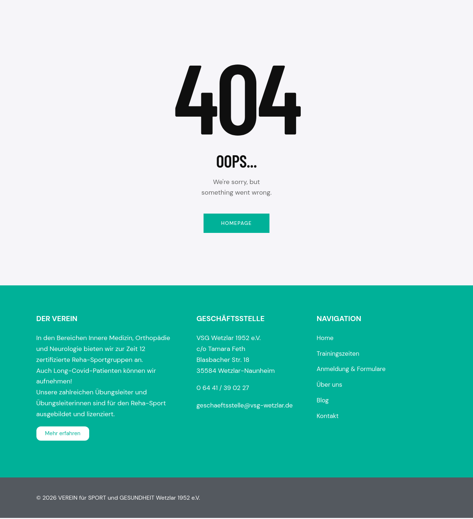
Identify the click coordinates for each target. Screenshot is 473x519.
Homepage (236, 223)
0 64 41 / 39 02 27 (224, 389)
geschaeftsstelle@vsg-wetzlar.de (247, 406)
